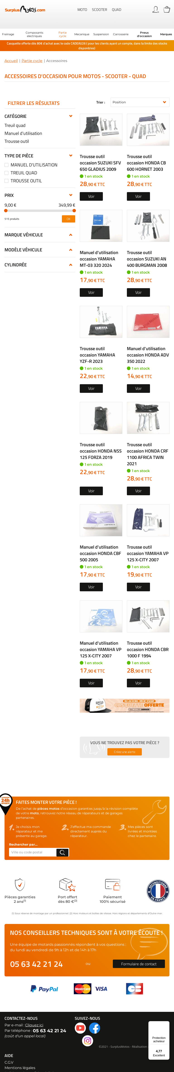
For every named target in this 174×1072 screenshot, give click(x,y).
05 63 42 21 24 (36, 953)
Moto (82, 9)
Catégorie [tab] (16, 105)
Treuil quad (15, 115)
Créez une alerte (124, 741)
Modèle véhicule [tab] (23, 214)
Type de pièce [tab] (19, 145)
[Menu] (166, 1024)
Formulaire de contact (138, 953)
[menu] (87, 24)
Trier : (100, 92)
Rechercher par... (23, 834)
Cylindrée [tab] (16, 229)
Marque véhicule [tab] (24, 199)
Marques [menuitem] (166, 24)
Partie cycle (32, 50)
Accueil (11, 50)
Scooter (99, 9)
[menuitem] (8, 24)
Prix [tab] (9, 160)
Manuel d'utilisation (23, 123)
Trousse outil (17, 131)
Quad (116, 9)
